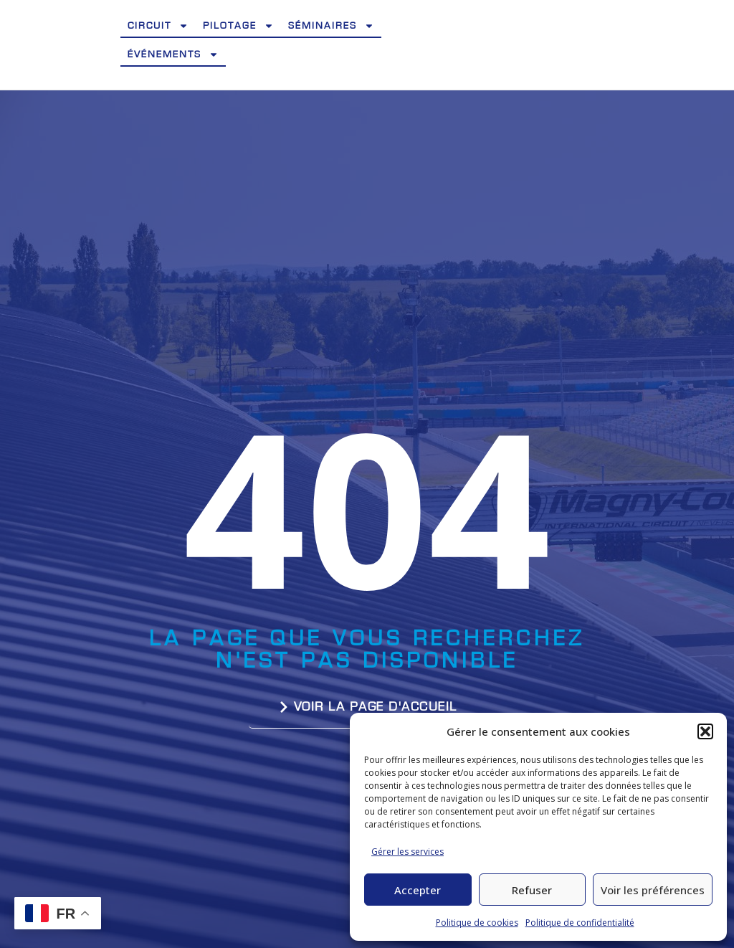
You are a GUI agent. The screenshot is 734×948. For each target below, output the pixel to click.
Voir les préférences (653, 890)
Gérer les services (407, 851)
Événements (173, 54)
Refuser (532, 890)
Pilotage (238, 26)
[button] (705, 731)
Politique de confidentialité (579, 922)
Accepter (417, 890)
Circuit (158, 26)
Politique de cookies (477, 922)
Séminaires (331, 26)
